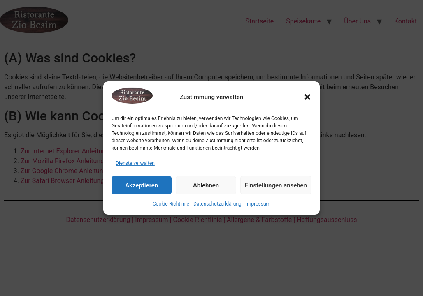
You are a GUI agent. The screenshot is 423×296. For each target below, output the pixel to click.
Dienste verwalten (135, 163)
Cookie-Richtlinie (171, 204)
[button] (307, 97)
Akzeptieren (141, 185)
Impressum (258, 204)
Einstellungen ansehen (276, 185)
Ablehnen (206, 185)
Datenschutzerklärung (217, 204)
